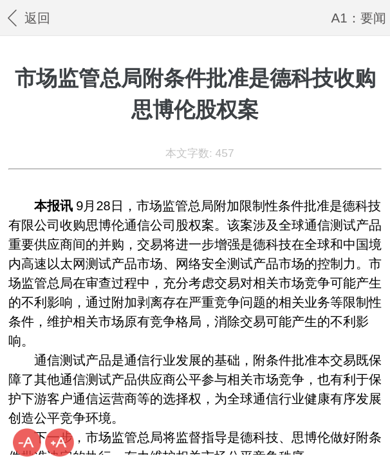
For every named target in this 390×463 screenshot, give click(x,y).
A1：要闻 (358, 17)
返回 (27, 18)
